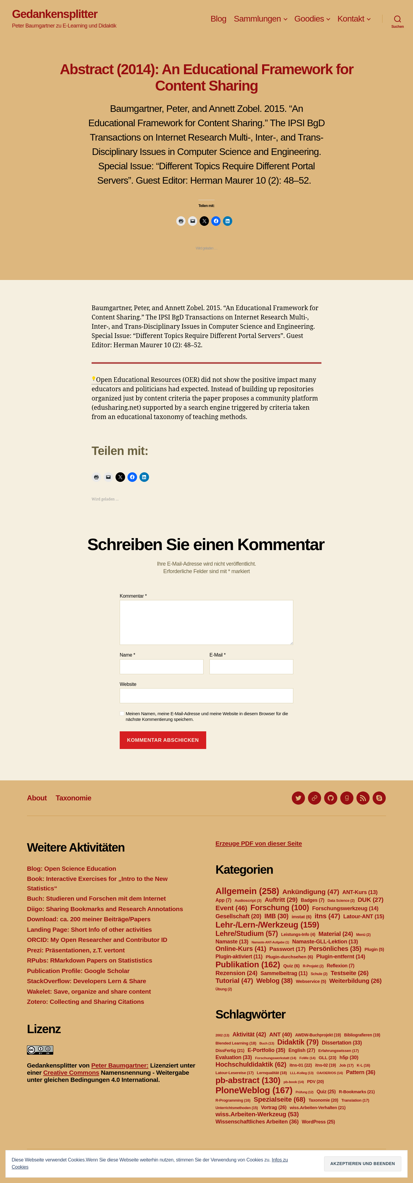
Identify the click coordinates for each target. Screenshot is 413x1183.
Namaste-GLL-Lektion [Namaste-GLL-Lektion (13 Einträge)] (325, 942)
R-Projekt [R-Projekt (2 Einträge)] (313, 966)
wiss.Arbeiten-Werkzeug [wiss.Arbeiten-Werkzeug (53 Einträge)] (257, 1114)
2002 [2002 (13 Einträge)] (222, 1035)
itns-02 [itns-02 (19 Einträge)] (325, 1065)
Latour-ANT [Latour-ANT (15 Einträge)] (363, 916)
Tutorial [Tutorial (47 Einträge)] (234, 980)
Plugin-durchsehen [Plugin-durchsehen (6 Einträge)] (289, 956)
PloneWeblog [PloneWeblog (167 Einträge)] (253, 1090)
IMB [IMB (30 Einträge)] (277, 916)
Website (128, 684)
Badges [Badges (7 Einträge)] (312, 900)
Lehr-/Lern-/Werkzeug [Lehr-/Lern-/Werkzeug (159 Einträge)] (267, 924)
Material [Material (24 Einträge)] (335, 934)
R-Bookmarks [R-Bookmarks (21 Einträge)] (357, 1091)
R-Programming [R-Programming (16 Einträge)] (232, 1100)
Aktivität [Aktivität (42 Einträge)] (249, 1034)
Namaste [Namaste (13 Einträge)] (231, 942)
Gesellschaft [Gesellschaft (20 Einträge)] (238, 916)
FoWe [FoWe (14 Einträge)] (307, 1058)
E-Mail (217, 654)
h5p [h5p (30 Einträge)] (348, 1057)
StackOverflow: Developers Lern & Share (86, 981)
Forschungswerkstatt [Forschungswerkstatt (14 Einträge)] (275, 1058)
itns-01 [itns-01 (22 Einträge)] (300, 1065)
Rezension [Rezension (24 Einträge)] (236, 973)
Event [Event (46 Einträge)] (231, 908)
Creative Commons (71, 1072)
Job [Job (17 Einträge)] (346, 1065)
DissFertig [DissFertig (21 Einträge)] (230, 1050)
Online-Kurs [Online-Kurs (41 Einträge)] (240, 948)
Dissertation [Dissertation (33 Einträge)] (342, 1043)
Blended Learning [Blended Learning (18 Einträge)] (235, 1043)
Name (127, 654)
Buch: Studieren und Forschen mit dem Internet (96, 898)
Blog (218, 18)
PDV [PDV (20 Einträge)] (315, 1081)
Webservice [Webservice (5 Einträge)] (311, 981)
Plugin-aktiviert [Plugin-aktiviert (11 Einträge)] (238, 957)
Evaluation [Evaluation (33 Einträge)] (233, 1057)
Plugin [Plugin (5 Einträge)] (374, 949)
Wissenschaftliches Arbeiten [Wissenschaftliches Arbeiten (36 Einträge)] (257, 1121)
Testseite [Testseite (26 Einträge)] (350, 972)
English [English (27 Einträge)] (302, 1050)
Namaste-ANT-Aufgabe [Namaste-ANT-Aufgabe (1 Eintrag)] (270, 942)
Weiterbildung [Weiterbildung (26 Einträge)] (355, 980)
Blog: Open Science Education (71, 868)
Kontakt (350, 18)
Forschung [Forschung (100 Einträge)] (279, 907)
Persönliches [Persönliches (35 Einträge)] (335, 948)
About (37, 798)
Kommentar (133, 596)
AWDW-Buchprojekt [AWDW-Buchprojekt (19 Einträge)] (318, 1035)
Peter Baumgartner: (119, 1065)
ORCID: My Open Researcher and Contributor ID (97, 939)
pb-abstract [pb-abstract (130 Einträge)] (247, 1080)
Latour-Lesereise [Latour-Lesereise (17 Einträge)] (234, 1073)
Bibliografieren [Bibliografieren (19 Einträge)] (362, 1035)
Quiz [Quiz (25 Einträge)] (326, 1091)
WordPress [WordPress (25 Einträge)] (318, 1121)
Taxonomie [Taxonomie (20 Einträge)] (323, 1100)
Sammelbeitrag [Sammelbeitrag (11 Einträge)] (284, 973)
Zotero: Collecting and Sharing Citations (85, 1001)
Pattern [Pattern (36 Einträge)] (360, 1072)
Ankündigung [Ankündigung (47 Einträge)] (310, 892)
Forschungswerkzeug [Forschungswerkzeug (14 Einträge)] (345, 908)
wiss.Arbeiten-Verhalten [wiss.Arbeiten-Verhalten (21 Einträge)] (318, 1107)
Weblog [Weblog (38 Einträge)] (274, 980)
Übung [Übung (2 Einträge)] (223, 989)
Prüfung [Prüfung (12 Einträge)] (305, 1092)
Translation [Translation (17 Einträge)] (355, 1100)
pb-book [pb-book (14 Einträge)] (294, 1082)
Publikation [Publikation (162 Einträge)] (247, 964)
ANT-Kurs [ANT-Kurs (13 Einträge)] (360, 892)
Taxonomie (73, 798)
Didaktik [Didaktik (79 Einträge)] (297, 1042)
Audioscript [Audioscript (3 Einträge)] (248, 900)
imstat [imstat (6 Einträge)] (301, 916)
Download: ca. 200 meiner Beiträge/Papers (89, 919)
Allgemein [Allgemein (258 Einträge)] (247, 891)
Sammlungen (257, 18)
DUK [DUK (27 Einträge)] (370, 899)
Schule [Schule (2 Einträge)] (319, 974)
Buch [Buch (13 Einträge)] (266, 1043)
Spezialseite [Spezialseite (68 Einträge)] (279, 1099)
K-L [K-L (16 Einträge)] (363, 1065)
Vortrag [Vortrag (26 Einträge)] (273, 1107)
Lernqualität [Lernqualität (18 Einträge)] (272, 1073)
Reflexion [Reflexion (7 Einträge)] (340, 965)
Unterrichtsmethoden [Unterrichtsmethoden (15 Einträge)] (236, 1108)
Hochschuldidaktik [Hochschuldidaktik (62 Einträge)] (250, 1064)
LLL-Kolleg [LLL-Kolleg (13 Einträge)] (301, 1073)
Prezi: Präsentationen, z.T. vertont (76, 950)
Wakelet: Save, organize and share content (89, 991)
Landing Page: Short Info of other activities (89, 929)
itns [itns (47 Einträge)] (327, 916)
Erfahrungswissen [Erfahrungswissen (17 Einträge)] (338, 1050)
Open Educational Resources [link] (138, 380)
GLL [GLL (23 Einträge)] (327, 1057)
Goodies (309, 18)
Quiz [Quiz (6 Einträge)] (291, 965)
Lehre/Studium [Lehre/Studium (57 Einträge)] (246, 933)
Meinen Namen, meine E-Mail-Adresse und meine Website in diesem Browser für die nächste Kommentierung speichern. (207, 716)
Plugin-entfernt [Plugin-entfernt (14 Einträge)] (340, 956)
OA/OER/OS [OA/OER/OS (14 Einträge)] (330, 1073)
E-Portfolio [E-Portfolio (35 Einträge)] (266, 1050)
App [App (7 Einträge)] (223, 900)
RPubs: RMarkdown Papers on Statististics (89, 960)
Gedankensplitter (54, 14)
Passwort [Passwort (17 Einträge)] (287, 949)
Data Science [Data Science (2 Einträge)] (340, 901)
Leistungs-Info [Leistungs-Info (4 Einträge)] (298, 934)
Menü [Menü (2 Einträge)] (363, 935)
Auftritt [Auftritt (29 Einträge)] (281, 899)
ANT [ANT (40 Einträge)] (280, 1034)
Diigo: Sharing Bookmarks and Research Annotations (105, 908)
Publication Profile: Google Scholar (78, 970)
